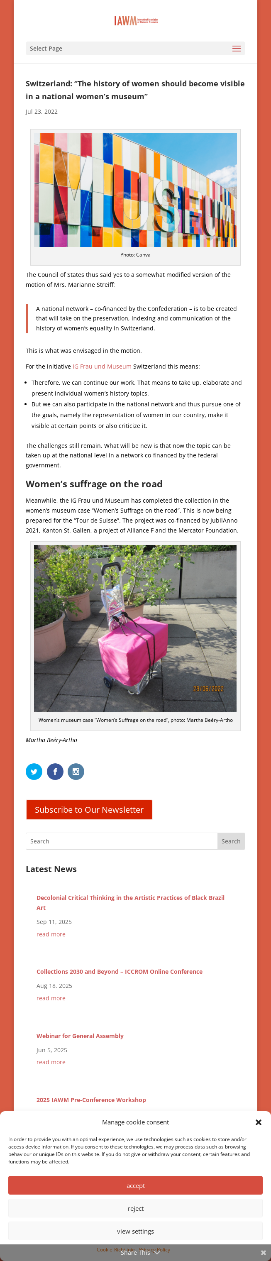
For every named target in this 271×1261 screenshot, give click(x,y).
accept (136, 1185)
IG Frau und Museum (101, 366)
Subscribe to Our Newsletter (89, 809)
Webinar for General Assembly (80, 1036)
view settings (135, 1231)
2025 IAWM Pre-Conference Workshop (91, 1100)
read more (51, 934)
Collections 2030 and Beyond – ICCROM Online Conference (120, 971)
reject (136, 1208)
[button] (258, 1122)
